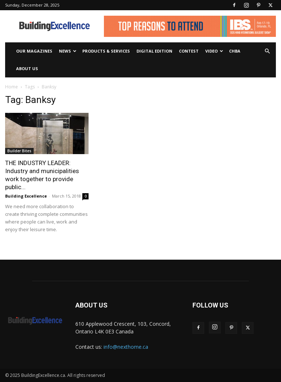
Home (11, 87)
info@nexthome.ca (126, 346)
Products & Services (106, 51)
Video (214, 51)
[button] (267, 51)
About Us (27, 68)
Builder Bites (19, 150)
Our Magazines (34, 51)
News (67, 51)
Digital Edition (154, 51)
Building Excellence (26, 196)
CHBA (234, 51)
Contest (189, 51)
